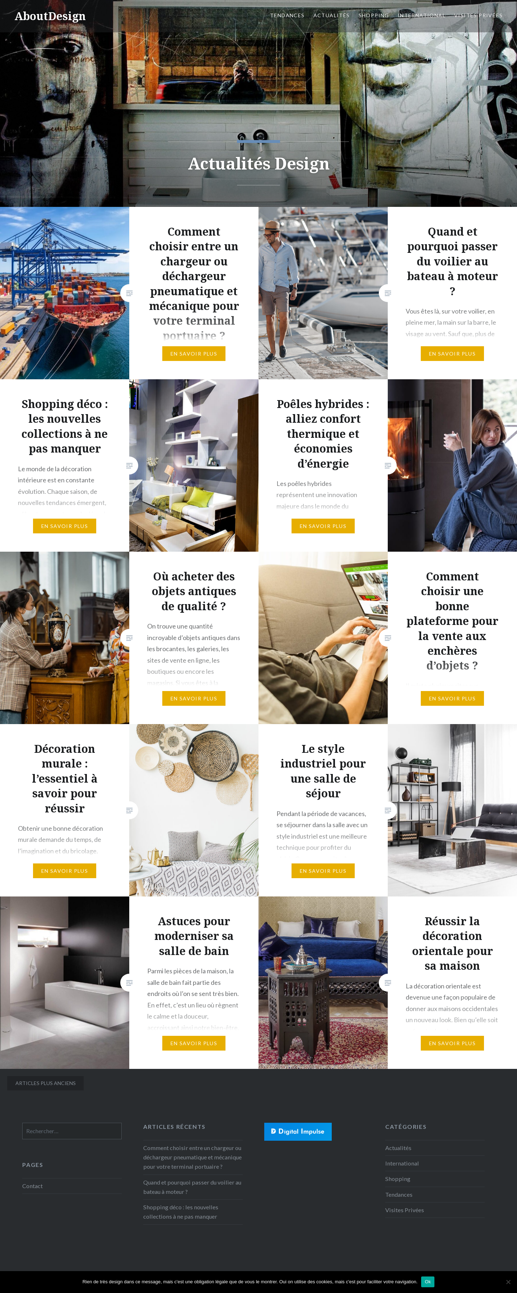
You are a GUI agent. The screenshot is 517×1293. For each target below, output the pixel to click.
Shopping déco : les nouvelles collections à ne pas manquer (180, 1212)
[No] (508, 1281)
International (422, 15)
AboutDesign (50, 16)
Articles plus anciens (45, 1083)
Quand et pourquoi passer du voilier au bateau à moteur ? (192, 1187)
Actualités (331, 15)
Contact (32, 1185)
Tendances (287, 15)
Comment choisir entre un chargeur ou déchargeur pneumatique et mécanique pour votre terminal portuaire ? (192, 1157)
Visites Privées (478, 15)
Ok (428, 1281)
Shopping (374, 15)
